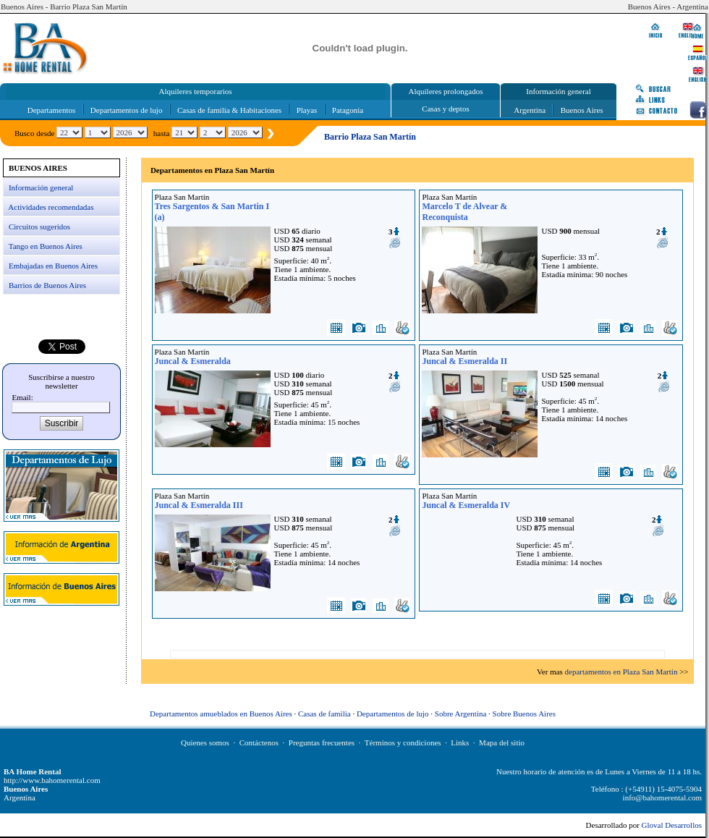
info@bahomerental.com (662, 797)
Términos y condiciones (403, 742)
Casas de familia (324, 713)
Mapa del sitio (502, 742)
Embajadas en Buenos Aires (53, 265)
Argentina (529, 110)
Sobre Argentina (461, 713)
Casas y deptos (445, 108)
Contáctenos (259, 742)
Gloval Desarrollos (672, 825)
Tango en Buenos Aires (45, 246)
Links (460, 742)
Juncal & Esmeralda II (464, 361)
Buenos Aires (582, 110)
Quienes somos (205, 742)
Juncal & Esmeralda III (199, 505)
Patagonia (347, 110)
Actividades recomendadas (50, 207)
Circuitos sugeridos (39, 226)
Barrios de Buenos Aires (47, 285)
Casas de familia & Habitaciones (229, 110)
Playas (307, 110)
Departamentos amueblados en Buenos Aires (221, 713)
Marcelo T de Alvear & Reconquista (464, 211)
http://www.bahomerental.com (52, 780)
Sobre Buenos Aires (524, 713)
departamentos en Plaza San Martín (621, 671)
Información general (41, 187)
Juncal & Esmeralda (193, 361)
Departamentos (51, 110)
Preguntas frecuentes (321, 742)
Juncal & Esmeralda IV (466, 505)
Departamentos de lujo (126, 110)
